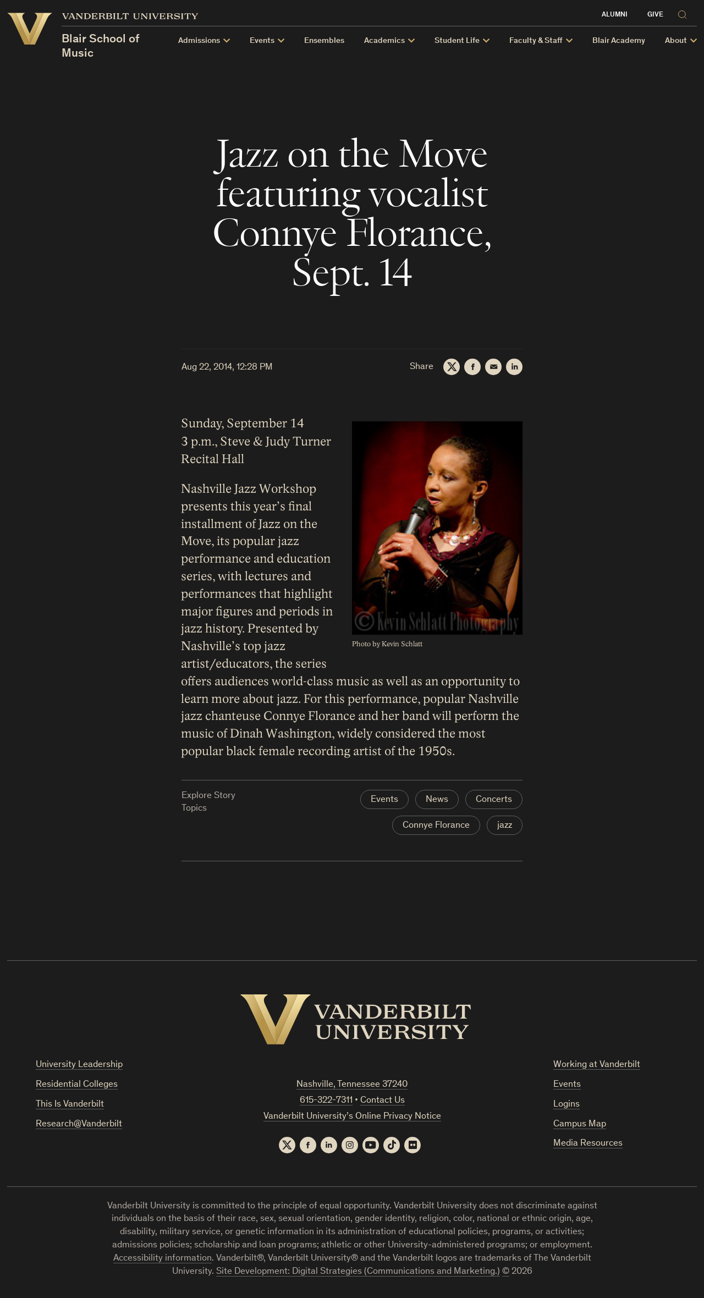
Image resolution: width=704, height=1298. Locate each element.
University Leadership (79, 1065)
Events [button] (262, 41)
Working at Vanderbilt (596, 1065)
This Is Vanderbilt (70, 1104)
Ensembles (324, 41)
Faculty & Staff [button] (536, 41)
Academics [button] (384, 41)
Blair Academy (618, 41)
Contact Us (382, 1101)
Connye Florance (436, 826)
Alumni (615, 15)
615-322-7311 (326, 1101)
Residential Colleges (77, 1085)
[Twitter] (451, 367)
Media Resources (588, 1143)
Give (655, 15)
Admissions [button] (199, 41)
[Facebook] (472, 367)
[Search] (685, 13)
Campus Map (579, 1124)
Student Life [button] (457, 41)
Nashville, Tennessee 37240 (352, 1085)
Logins (566, 1104)
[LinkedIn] (514, 367)
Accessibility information (162, 1258)
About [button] (676, 41)
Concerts (494, 800)
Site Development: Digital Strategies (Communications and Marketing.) (358, 1272)
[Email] (493, 367)
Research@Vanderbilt (79, 1124)
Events (384, 800)
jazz (504, 826)
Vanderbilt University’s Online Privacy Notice (352, 1116)
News (437, 800)
